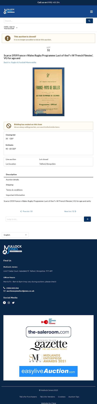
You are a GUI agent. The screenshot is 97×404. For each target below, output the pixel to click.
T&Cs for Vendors (47, 397)
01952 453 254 (53, 2)
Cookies (61, 397)
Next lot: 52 (70, 211)
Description (11, 174)
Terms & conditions (14, 190)
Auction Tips (73, 397)
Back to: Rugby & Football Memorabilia (20, 62)
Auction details (12, 179)
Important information (15, 195)
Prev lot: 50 (26, 211)
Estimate (9, 145)
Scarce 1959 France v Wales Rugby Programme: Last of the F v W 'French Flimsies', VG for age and (48, 57)
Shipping (9, 185)
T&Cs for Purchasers (28, 397)
